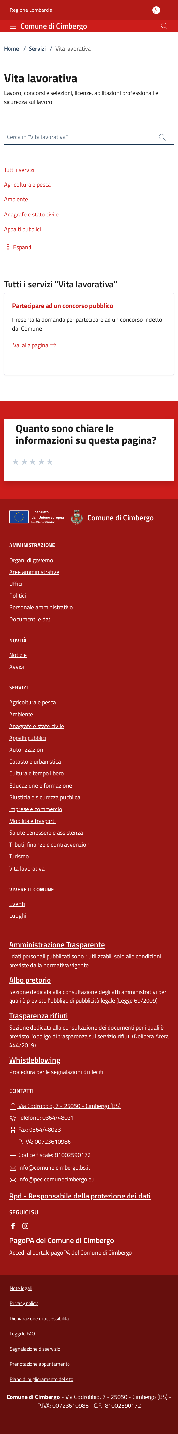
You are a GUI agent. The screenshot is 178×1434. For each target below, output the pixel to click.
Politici (17, 595)
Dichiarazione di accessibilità (39, 1318)
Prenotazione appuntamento (40, 1364)
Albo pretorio (30, 980)
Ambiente (21, 714)
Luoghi (17, 915)
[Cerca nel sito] (164, 26)
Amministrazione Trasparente (57, 944)
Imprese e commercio (35, 809)
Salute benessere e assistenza (46, 832)
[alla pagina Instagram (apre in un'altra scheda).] (25, 1225)
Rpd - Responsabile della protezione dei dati (80, 1195)
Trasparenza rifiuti (38, 1015)
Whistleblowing (34, 1060)
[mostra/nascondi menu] (13, 26)
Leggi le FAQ (22, 1333)
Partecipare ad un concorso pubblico (62, 305)
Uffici (15, 583)
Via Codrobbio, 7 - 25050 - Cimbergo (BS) (89, 1105)
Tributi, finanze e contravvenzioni (50, 844)
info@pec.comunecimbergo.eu (52, 1179)
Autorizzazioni (27, 749)
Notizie (18, 654)
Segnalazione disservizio (35, 1349)
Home (11, 48)
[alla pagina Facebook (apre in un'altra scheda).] (13, 1225)
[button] (18, 247)
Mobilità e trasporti (32, 820)
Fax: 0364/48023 (35, 1129)
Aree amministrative (34, 571)
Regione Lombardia (31, 10)
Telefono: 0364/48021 (41, 1117)
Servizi (37, 48)
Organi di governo (31, 560)
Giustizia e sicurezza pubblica (44, 797)
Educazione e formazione (40, 785)
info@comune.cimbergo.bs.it (49, 1167)
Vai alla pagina (35, 345)
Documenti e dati (30, 619)
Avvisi (16, 666)
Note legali (21, 1288)
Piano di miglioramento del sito (41, 1379)
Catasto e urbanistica (35, 761)
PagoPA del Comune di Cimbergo (61, 1240)
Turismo (19, 856)
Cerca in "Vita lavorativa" (37, 137)
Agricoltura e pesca (32, 702)
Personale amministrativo (41, 607)
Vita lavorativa (27, 868)
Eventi (17, 903)
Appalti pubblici (27, 737)
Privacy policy (24, 1303)
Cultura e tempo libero (36, 773)
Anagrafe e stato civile (36, 726)
